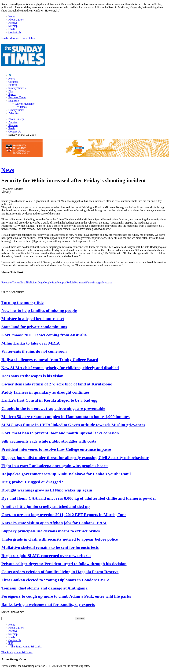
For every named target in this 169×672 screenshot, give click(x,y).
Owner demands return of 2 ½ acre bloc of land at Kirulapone (56, 384)
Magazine (13, 100)
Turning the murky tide (22, 302)
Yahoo (89, 282)
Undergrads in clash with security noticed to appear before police (59, 539)
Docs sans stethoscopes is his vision (32, 376)
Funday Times (16, 109)
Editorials (14, 38)
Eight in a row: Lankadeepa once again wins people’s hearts (54, 465)
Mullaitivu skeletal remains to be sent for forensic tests (50, 547)
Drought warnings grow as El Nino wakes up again (46, 490)
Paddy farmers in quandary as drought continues (45, 392)
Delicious (32, 282)
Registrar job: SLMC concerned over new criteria (46, 555)
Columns (13, 81)
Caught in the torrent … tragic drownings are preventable (53, 408)
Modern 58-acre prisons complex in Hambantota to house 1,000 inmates (65, 416)
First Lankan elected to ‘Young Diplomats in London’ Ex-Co (55, 580)
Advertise (13, 113)
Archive (12, 22)
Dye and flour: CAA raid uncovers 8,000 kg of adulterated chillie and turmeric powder (78, 498)
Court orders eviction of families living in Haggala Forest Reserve (60, 571)
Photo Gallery (16, 19)
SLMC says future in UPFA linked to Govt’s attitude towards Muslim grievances (73, 425)
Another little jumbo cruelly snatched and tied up (45, 506)
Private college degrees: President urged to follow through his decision (64, 563)
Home (11, 16)
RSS (10, 643)
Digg (40, 282)
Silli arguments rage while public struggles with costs (48, 441)
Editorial (13, 84)
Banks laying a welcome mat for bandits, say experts (48, 604)
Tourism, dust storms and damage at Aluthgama (44, 588)
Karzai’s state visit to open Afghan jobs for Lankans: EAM (53, 523)
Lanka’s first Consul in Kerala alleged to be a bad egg (49, 400)
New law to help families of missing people (39, 310)
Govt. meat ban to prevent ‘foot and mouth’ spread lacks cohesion (60, 433)
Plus (10, 91)
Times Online (27, 38)
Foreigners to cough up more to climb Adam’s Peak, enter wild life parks (66, 596)
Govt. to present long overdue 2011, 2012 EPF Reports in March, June (63, 514)
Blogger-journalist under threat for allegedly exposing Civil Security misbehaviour (75, 457)
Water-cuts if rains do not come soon (34, 351)
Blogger (97, 282)
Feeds (11, 29)
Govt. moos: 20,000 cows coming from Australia (44, 335)
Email (23, 282)
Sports (12, 94)
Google (47, 282)
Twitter (16, 282)
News (11, 78)
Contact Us (14, 32)
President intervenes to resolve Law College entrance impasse (56, 449)
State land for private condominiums (34, 327)
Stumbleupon (59, 282)
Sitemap (12, 25)
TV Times (21, 106)
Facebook (6, 282)
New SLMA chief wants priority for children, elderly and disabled (60, 367)
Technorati (80, 282)
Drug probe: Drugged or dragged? (32, 482)
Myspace (107, 282)
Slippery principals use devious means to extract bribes (50, 531)
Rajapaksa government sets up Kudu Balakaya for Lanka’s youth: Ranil (66, 474)
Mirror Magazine (25, 103)
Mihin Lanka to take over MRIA (30, 343)
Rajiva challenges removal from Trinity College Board (49, 359)
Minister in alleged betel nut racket (32, 318)
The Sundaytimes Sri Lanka (25, 646)
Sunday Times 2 (17, 88)
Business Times (17, 97)
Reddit (70, 282)
